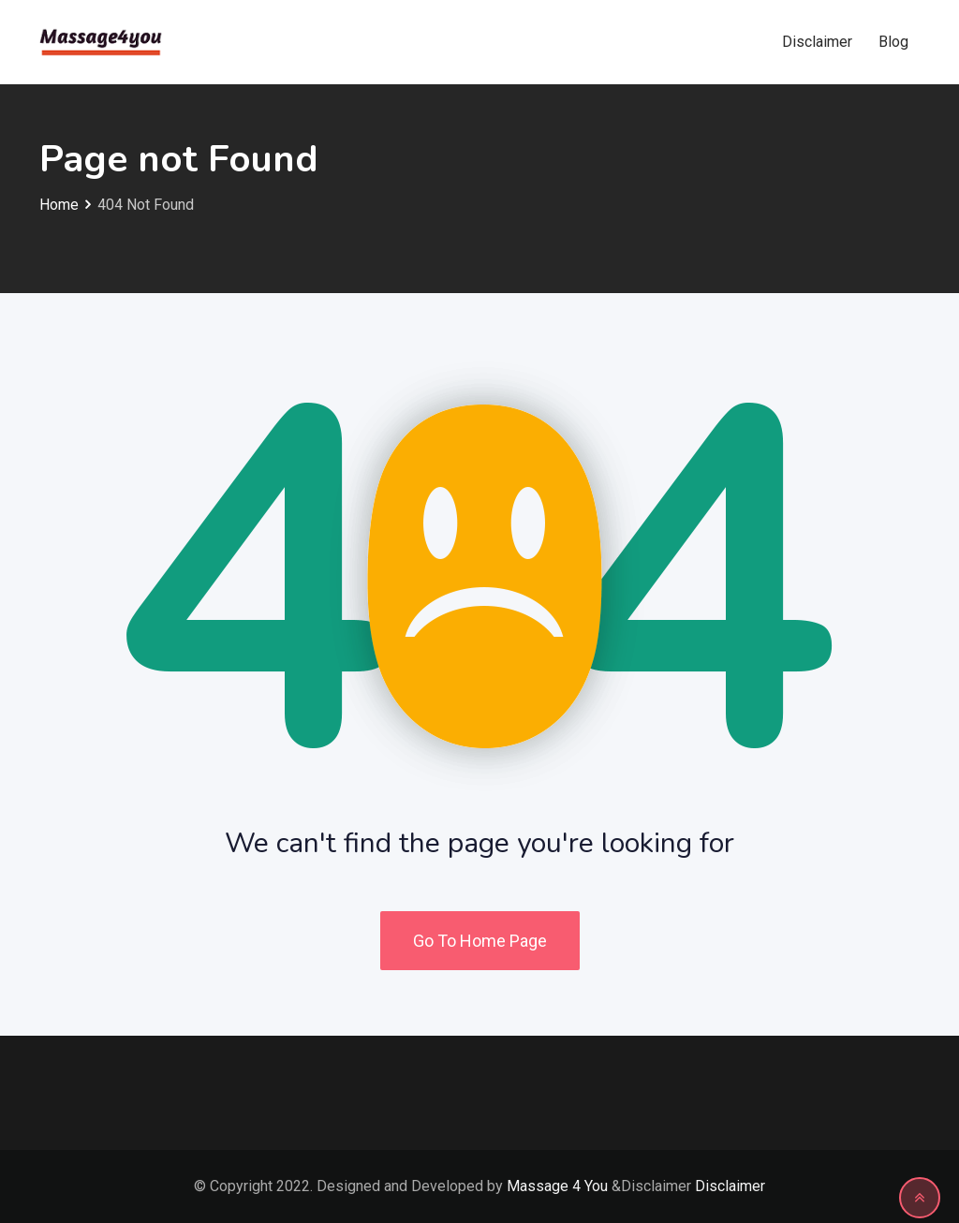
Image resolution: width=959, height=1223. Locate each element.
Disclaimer (817, 42)
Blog (893, 42)
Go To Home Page (480, 940)
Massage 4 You (557, 1186)
